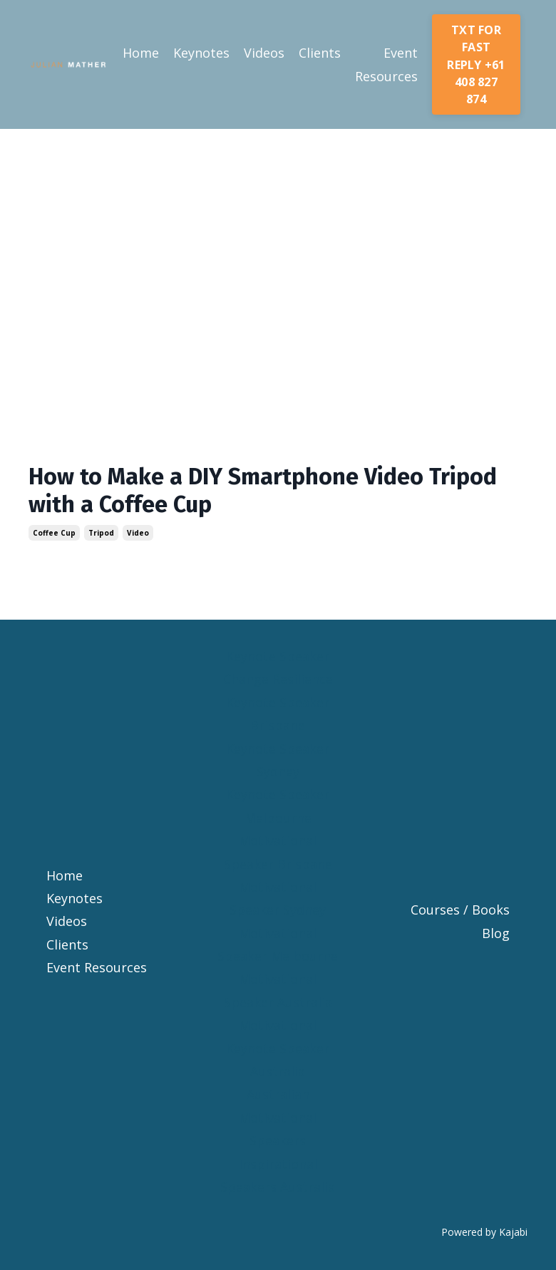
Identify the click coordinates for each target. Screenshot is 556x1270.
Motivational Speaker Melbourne (277, 944)
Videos (264, 52)
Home (141, 52)
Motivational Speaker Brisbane (278, 852)
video (138, 533)
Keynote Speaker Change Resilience (278, 667)
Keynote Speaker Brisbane (277, 714)
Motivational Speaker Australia (278, 990)
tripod (101, 533)
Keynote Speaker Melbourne (277, 806)
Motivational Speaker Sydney (278, 898)
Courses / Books (460, 909)
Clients (320, 52)
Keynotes (201, 52)
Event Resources (386, 64)
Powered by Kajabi (484, 1232)
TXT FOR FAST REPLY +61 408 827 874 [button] (476, 64)
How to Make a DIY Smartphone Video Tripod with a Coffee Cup (263, 490)
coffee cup (54, 533)
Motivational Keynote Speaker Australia (277, 1048)
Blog (496, 933)
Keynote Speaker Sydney (277, 760)
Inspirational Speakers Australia (277, 1175)
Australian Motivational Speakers (277, 1117)
